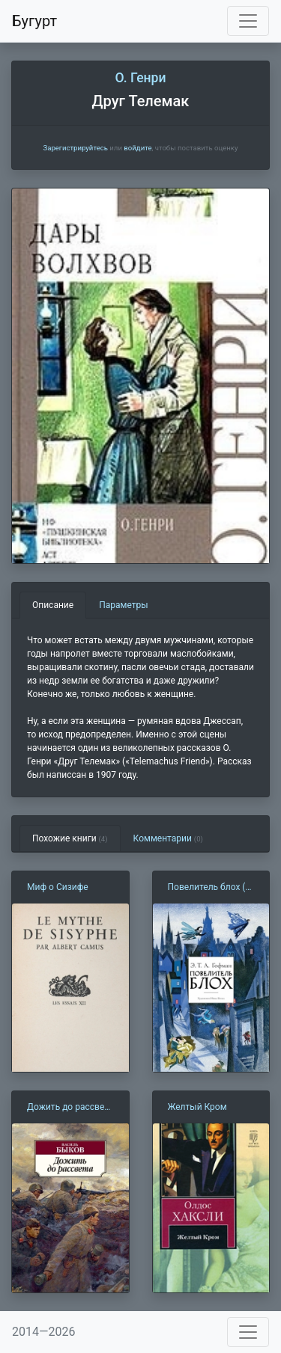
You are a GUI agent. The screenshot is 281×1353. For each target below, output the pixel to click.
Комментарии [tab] (168, 838)
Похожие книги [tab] (70, 838)
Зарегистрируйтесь (75, 148)
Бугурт (34, 21)
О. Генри (140, 77)
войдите (137, 148)
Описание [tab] (52, 605)
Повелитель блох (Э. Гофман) (211, 888)
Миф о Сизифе (57, 887)
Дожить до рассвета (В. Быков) (70, 1108)
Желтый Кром (197, 1107)
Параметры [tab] (123, 605)
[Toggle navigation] (248, 21)
